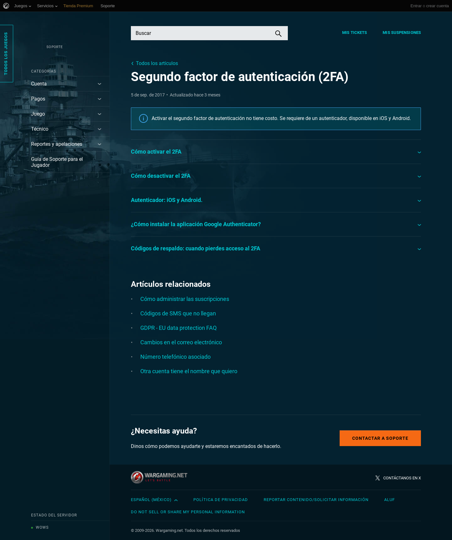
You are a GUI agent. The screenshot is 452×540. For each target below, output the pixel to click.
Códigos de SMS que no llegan (178, 313)
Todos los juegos (5, 53)
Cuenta (39, 84)
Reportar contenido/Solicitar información (316, 499)
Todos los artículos (157, 63)
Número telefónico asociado (175, 356)
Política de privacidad (220, 499)
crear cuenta (437, 5)
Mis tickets (354, 32)
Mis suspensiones (402, 32)
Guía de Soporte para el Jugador (57, 162)
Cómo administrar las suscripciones (184, 299)
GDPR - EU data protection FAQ (178, 328)
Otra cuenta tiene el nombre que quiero (188, 371)
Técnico (39, 129)
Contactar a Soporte (380, 438)
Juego (38, 114)
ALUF (389, 499)
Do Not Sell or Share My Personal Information (188, 512)
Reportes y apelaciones (56, 144)
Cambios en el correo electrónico (181, 342)
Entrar (416, 5)
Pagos (38, 99)
